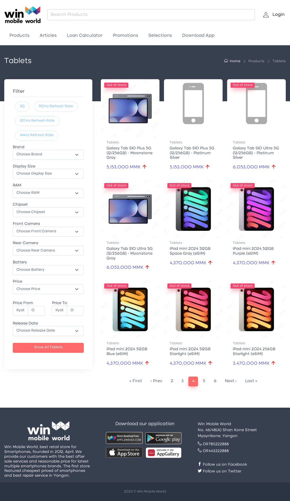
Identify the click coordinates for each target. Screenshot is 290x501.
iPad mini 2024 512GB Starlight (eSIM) (190, 352)
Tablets (112, 142)
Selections (160, 36)
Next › (231, 381)
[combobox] (151, 14)
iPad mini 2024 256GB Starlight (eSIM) (254, 352)
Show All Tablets (48, 347)
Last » (251, 381)
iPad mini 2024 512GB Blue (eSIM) (126, 352)
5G (22, 106)
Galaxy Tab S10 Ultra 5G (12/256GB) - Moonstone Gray (129, 253)
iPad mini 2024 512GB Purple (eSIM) (253, 251)
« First (135, 381)
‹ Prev (156, 381)
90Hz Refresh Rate (56, 106)
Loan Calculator (85, 36)
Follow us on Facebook (222, 464)
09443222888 (213, 451)
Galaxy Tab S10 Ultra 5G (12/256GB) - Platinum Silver (256, 153)
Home (232, 61)
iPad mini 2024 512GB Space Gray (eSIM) (190, 251)
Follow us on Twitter (219, 471)
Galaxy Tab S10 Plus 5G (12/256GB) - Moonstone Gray (129, 153)
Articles (48, 36)
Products (19, 36)
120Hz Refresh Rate (37, 120)
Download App (198, 36)
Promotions (125, 36)
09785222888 (213, 444)
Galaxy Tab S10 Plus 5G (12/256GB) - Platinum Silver (192, 153)
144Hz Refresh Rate (37, 135)
